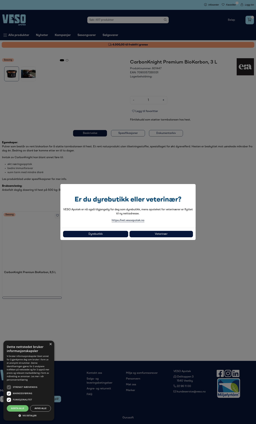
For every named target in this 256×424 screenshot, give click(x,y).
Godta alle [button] (17, 408)
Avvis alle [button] (40, 408)
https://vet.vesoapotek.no (128, 220)
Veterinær (161, 234)
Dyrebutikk (95, 234)
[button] (29, 415)
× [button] (50, 344)
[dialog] (28, 381)
